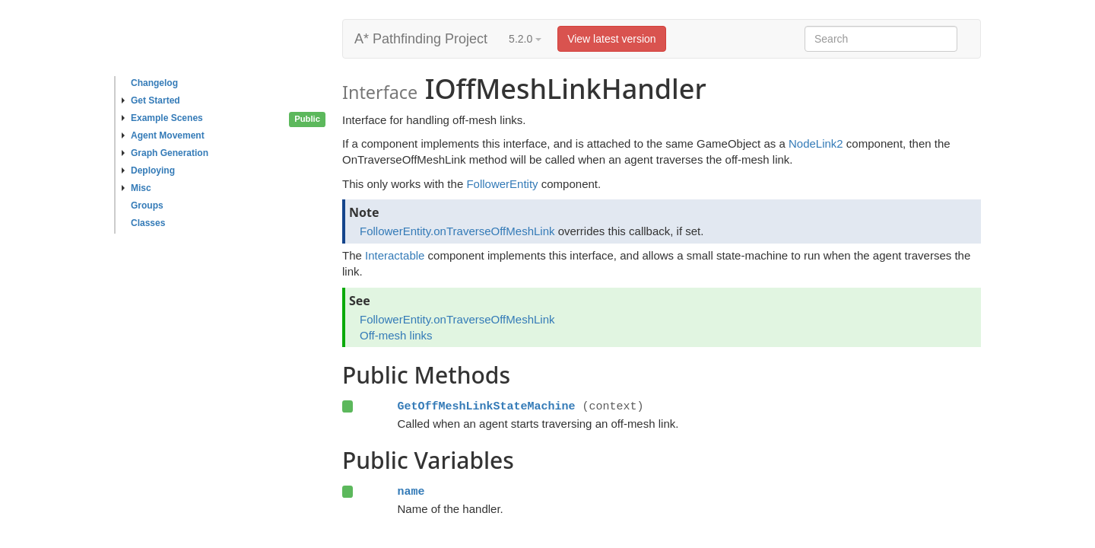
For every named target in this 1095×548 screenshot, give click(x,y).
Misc (136, 188)
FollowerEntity (502, 183)
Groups (147, 205)
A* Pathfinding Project (420, 38)
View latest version (611, 39)
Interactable (394, 255)
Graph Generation (165, 153)
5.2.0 (525, 39)
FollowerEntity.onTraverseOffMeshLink (457, 231)
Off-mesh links (396, 335)
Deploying (148, 170)
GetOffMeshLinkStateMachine (486, 406)
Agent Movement (163, 135)
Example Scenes (162, 118)
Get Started (151, 100)
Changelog (154, 83)
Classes (148, 223)
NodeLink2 (816, 143)
